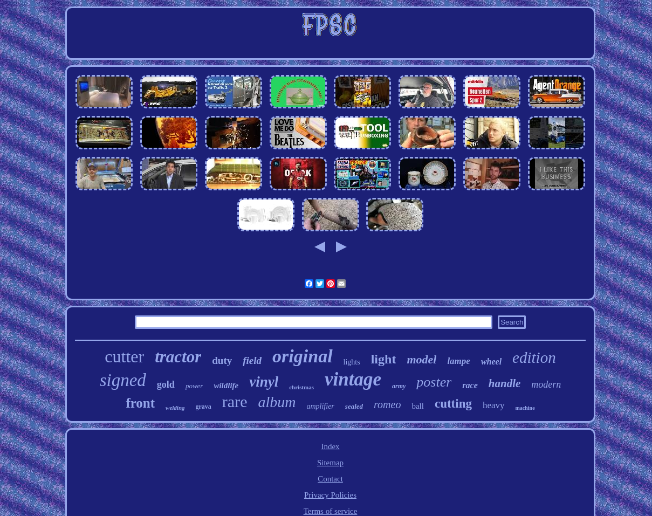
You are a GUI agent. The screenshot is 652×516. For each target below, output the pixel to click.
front (140, 403)
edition (534, 357)
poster (433, 382)
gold (166, 384)
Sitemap (330, 462)
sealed (354, 406)
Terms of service (331, 511)
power (194, 386)
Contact (330, 478)
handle (505, 383)
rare (235, 401)
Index (330, 446)
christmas (301, 387)
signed (123, 380)
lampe (458, 361)
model (421, 359)
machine (525, 408)
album (277, 402)
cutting (453, 403)
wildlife (226, 385)
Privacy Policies (330, 495)
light (383, 359)
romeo (387, 404)
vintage (353, 379)
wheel (491, 361)
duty (222, 360)
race (469, 385)
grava (203, 406)
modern (546, 384)
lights (352, 362)
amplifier (320, 406)
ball (417, 406)
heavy (494, 405)
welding (175, 407)
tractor (178, 356)
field (252, 360)
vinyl (263, 382)
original (302, 356)
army (399, 386)
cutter (124, 356)
